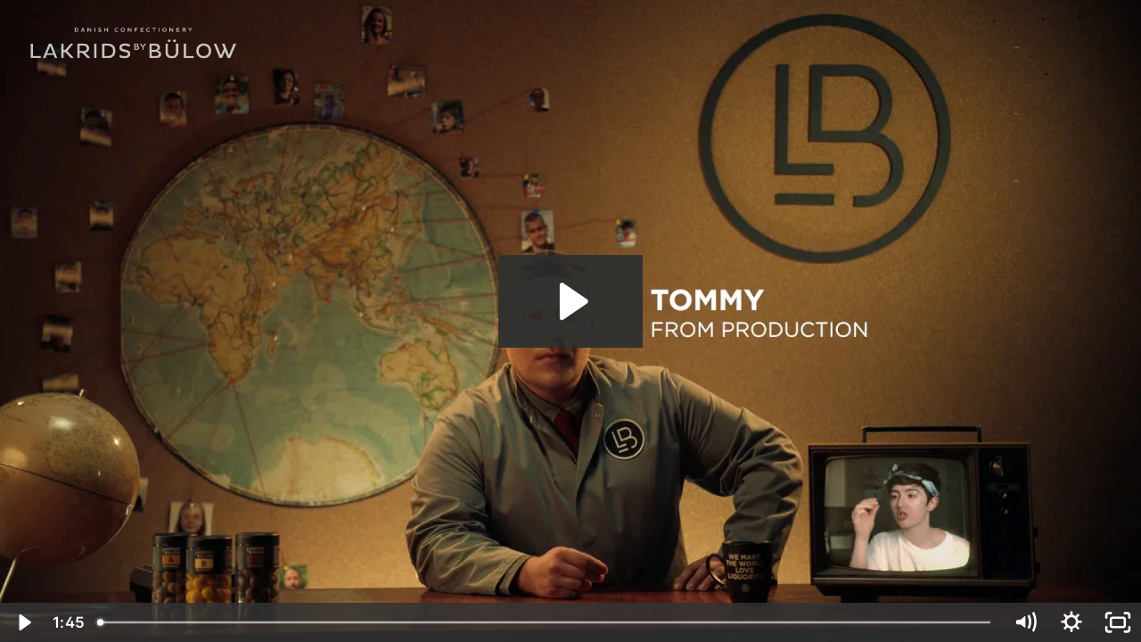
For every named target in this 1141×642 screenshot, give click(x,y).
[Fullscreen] (1118, 622)
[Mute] (1025, 622)
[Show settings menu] (1071, 622)
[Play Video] (23, 622)
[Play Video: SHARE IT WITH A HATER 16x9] (571, 301)
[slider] (545, 622)
